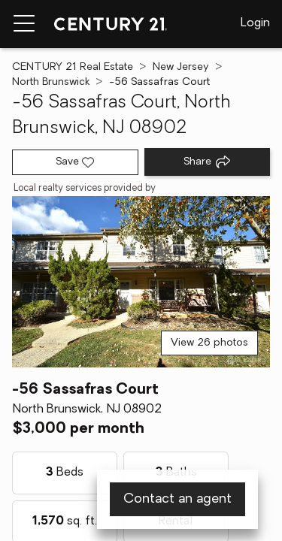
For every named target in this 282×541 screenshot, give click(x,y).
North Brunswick (50, 82)
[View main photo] (141, 282)
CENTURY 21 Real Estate (72, 67)
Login (255, 23)
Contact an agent (177, 499)
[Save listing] (75, 162)
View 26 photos (209, 343)
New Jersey (181, 67)
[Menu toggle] (24, 24)
